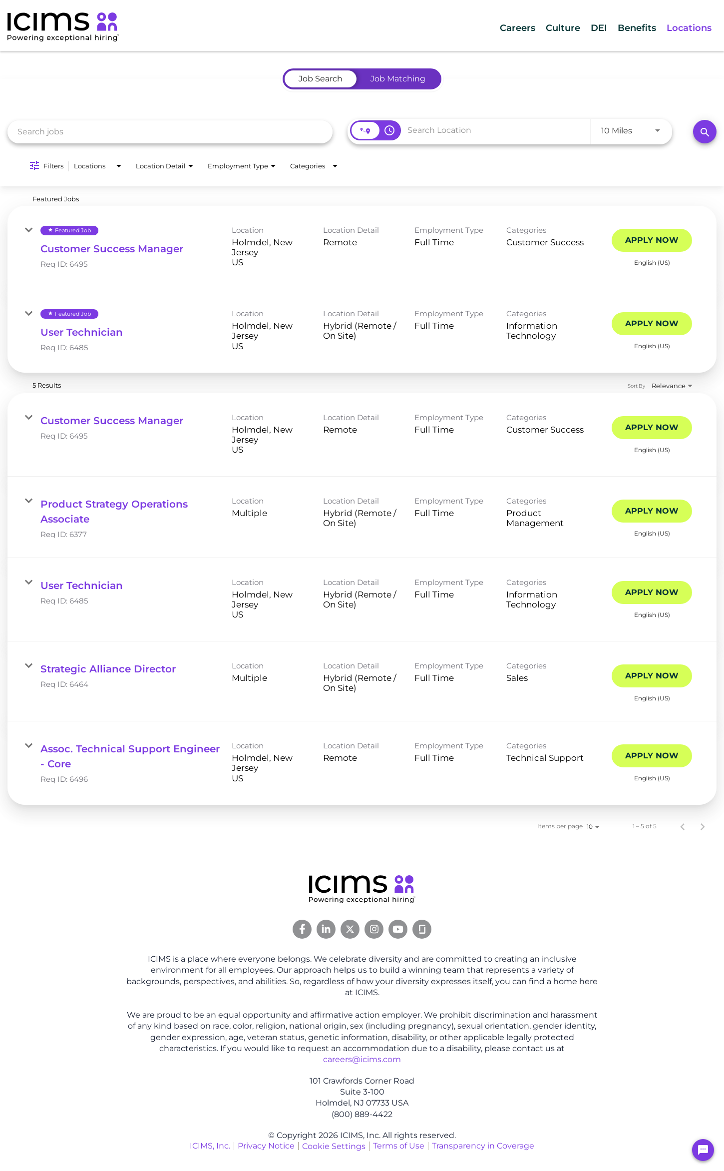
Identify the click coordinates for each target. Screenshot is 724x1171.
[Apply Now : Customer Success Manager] (652, 240)
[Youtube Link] (397, 929)
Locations (683, 27)
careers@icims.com (362, 1059)
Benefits (619, 27)
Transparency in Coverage (483, 1146)
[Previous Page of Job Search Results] (683, 826)
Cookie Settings (333, 1146)
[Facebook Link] (302, 929)
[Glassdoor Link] (421, 929)
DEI (571, 27)
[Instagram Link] (373, 929)
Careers (468, 27)
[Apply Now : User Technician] (652, 323)
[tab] (321, 78)
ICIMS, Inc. (210, 1146)
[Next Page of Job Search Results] (703, 826)
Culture (524, 27)
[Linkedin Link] (326, 929)
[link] (362, 247)
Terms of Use (398, 1146)
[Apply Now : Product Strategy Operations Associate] (652, 511)
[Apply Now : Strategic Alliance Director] (652, 675)
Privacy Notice (266, 1146)
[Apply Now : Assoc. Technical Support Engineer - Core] (652, 755)
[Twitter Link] (350, 929)
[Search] (705, 131)
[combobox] (170, 131)
